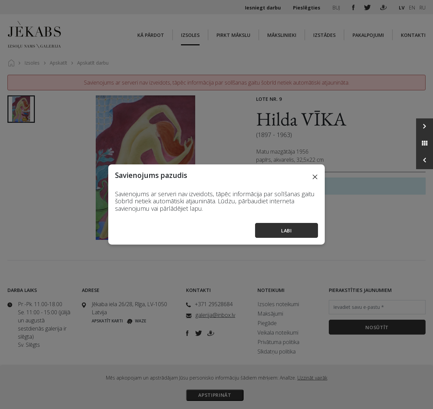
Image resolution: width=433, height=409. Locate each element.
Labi (286, 230)
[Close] (315, 176)
